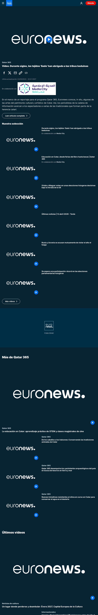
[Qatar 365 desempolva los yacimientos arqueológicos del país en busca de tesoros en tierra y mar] (69, 478)
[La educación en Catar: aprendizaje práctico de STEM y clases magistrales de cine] (49, 431)
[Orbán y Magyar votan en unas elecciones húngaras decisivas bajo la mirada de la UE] (69, 197)
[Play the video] (49, 39)
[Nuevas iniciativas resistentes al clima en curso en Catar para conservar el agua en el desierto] (69, 507)
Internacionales (49, 612)
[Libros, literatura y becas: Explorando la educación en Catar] (69, 168)
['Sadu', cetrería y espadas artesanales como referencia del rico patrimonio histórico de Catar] (69, 140)
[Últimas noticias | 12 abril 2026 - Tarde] (69, 226)
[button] (11, 301)
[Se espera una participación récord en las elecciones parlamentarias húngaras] (69, 283)
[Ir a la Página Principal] (9, 3)
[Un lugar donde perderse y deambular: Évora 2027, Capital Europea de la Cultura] (49, 606)
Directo (91, 3)
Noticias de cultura (10, 603)
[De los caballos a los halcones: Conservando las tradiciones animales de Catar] (69, 450)
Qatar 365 (6, 428)
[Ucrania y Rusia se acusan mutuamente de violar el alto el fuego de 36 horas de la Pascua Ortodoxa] (69, 254)
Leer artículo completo (15, 116)
